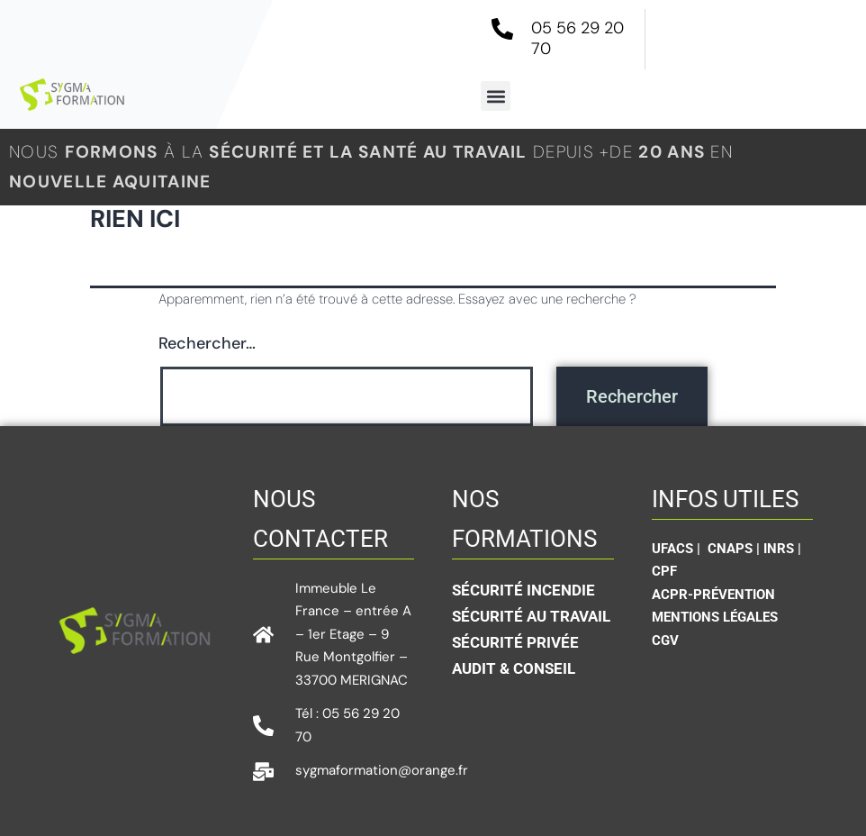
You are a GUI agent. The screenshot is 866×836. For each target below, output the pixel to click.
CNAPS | (735, 549)
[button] (495, 96)
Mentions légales (715, 617)
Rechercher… (207, 343)
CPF (664, 571)
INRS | (782, 549)
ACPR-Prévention (713, 594)
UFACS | (678, 549)
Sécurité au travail (531, 616)
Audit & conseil (513, 668)
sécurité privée (515, 642)
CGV (665, 640)
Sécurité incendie (523, 590)
